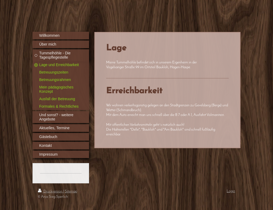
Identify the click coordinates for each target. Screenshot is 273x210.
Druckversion (50, 191)
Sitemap (71, 191)
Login (231, 191)
